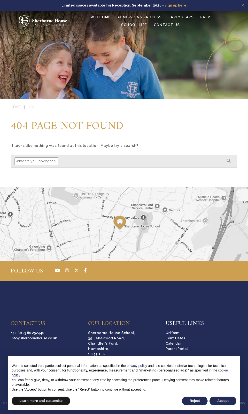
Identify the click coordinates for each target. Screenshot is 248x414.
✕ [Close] (242, 5)
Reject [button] (195, 401)
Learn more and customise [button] (40, 401)
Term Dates (175, 338)
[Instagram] (67, 270)
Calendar (173, 343)
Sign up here (175, 5)
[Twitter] (76, 270)
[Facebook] (85, 270)
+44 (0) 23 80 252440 (27, 333)
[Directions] (124, 224)
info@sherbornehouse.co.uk (34, 338)
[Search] (228, 160)
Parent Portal (177, 349)
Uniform (172, 333)
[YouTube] (57, 270)
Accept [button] (223, 401)
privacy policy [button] (137, 366)
